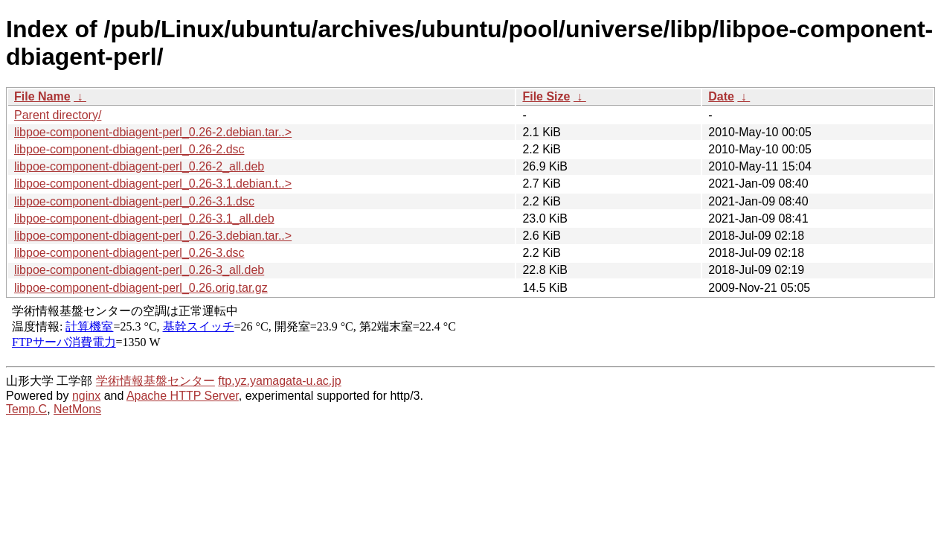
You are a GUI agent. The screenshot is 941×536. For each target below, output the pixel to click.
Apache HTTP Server (182, 395)
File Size (546, 96)
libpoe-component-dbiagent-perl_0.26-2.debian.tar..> (153, 132)
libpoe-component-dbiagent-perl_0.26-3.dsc (129, 252)
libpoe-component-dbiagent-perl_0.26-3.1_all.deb (144, 218)
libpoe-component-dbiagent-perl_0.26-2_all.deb (139, 166)
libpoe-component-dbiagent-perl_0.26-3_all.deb (139, 270)
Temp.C (26, 409)
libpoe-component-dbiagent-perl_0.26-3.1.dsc (134, 201)
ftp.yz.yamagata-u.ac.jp (279, 380)
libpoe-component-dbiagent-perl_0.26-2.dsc (129, 149)
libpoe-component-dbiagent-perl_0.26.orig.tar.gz (141, 287)
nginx (86, 395)
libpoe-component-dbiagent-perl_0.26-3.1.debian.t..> (153, 183)
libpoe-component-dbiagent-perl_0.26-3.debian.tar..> (153, 235)
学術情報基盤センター (155, 380)
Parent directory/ (57, 115)
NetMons (77, 409)
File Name (42, 96)
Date (721, 96)
